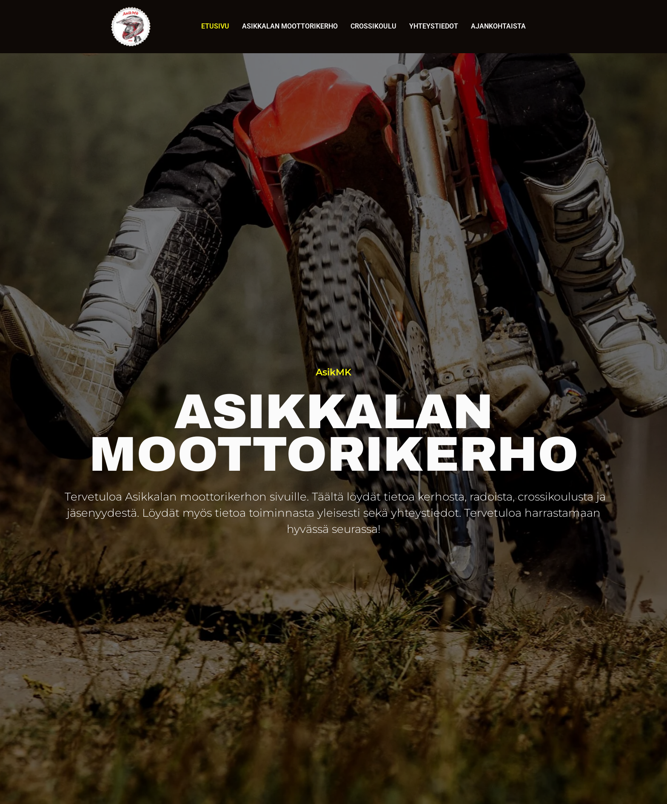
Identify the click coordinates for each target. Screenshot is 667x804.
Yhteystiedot (433, 26)
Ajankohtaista (498, 26)
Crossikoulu (373, 26)
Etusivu (215, 26)
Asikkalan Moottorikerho (290, 26)
